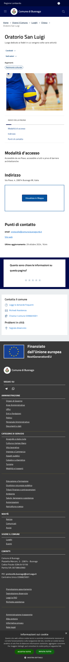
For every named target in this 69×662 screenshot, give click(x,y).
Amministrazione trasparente (19, 614)
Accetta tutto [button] (24, 652)
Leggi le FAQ (11, 597)
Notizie (9, 519)
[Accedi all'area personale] (58, 3)
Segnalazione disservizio (17, 593)
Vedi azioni (12, 56)
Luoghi (34, 22)
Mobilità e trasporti (14, 468)
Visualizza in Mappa (34, 198)
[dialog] (34, 646)
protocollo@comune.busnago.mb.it (26, 231)
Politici (9, 417)
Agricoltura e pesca (14, 506)
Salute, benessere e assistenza (20, 498)
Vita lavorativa (12, 447)
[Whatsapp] (13, 388)
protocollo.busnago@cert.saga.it (21, 574)
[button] (34, 657)
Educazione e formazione (17, 481)
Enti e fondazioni (13, 413)
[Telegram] (6, 388)
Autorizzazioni (12, 502)
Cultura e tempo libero (16, 443)
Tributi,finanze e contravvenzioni (20, 489)
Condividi (11, 50)
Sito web (9, 237)
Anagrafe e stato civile (16, 439)
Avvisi (8, 527)
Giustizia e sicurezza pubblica (19, 485)
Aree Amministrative (15, 405)
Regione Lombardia (12, 3)
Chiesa (44, 22)
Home (5, 22)
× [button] (66, 633)
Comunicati (11, 523)
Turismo (9, 464)
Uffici (8, 409)
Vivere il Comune (20, 22)
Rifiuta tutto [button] (45, 651)
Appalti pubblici (13, 455)
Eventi (9, 543)
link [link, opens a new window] (59, 646)
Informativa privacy (14, 623)
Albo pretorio (12, 618)
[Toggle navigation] (5, 11)
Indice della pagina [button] (17, 120)
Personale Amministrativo (17, 421)
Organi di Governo (14, 400)
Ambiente (10, 493)
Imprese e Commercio (15, 451)
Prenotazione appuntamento (19, 589)
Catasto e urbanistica (15, 460)
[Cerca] (63, 11)
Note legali (11, 627)
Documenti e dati (13, 426)
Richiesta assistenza (15, 601)
